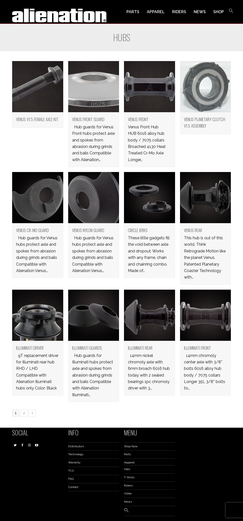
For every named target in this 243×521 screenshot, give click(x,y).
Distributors (76, 446)
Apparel (129, 462)
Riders (128, 485)
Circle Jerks (138, 230)
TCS (71, 470)
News (128, 501)
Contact (73, 487)
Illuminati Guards (87, 348)
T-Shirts (129, 477)
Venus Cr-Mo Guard (32, 230)
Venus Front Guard (88, 119)
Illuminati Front (197, 348)
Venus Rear (193, 230)
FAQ (71, 479)
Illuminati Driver (30, 348)
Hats (127, 469)
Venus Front (138, 119)
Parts (127, 454)
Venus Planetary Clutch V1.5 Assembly (204, 122)
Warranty (74, 462)
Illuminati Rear (140, 348)
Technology (76, 454)
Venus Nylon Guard (88, 230)
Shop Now (131, 446)
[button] (231, 12)
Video (128, 493)
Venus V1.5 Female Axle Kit (37, 119)
